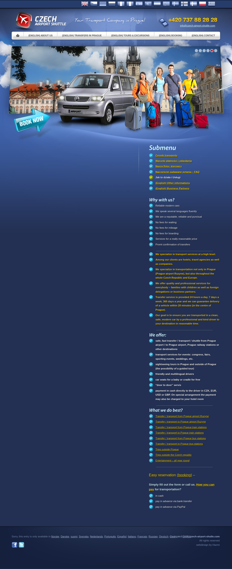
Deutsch (102, 4)
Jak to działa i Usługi (168, 177)
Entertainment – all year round (173, 460)
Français (121, 4)
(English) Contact (203, 35)
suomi (74, 536)
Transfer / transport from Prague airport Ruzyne (182, 416)
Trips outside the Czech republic (174, 455)
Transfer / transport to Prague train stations (180, 432)
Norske (166, 4)
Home (18, 35)
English (84, 4)
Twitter (21, 545)
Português (148, 4)
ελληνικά (211, 4)
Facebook (14, 545)
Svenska (175, 4)
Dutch (157, 4)
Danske (193, 4)
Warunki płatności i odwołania (174, 161)
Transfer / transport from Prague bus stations (181, 438)
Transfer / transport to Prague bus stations (179, 443)
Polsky (202, 4)
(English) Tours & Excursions (130, 35)
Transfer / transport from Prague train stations (181, 427)
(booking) (184, 475)
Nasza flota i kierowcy (169, 166)
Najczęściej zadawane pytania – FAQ (178, 172)
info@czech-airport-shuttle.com (197, 25)
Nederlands (96, 536)
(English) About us (41, 35)
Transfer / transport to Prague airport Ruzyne (181, 421)
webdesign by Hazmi (208, 544)
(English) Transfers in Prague (82, 35)
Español (139, 4)
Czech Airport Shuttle (41, 20)
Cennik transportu (166, 155)
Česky (93, 4)
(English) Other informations (173, 183)
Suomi (184, 4)
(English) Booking (170, 35)
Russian (112, 4)
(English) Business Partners (172, 188)
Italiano (130, 4)
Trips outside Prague (167, 449)
